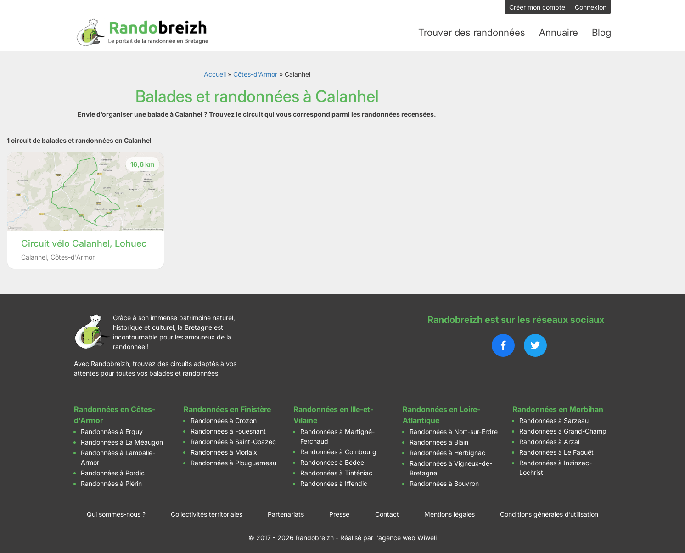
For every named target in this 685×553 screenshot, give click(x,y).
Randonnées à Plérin (111, 480)
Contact (387, 511)
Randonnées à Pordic (113, 470)
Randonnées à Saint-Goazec (233, 438)
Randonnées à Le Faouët (556, 449)
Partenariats (286, 511)
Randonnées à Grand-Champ (562, 428)
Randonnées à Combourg (338, 448)
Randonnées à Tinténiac (336, 470)
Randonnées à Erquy (112, 428)
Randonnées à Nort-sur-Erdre (454, 428)
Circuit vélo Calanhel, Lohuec (83, 240)
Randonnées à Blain (439, 439)
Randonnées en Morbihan (557, 406)
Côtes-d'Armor (255, 71)
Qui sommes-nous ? (116, 511)
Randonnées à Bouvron (444, 480)
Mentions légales (449, 511)
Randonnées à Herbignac (447, 449)
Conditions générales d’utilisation (549, 511)
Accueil (215, 71)
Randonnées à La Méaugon (122, 439)
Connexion (590, 7)
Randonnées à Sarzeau (554, 417)
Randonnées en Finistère (227, 406)
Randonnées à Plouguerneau (233, 459)
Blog (601, 30)
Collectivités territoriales (206, 511)
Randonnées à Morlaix (224, 449)
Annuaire (558, 30)
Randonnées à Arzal (549, 438)
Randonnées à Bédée (332, 459)
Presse (339, 511)
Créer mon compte (537, 7)
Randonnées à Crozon (224, 417)
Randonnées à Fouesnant (228, 428)
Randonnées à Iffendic (333, 480)
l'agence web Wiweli (406, 534)
